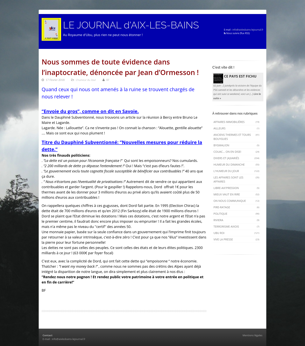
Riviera (236, 220)
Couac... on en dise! (236, 152)
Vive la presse (236, 239)
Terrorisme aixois (236, 226)
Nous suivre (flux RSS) (237, 33)
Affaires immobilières (236, 122)
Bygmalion (236, 145)
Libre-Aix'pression (236, 188)
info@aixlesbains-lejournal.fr (247, 29)
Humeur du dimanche (236, 164)
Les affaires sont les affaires (236, 179)
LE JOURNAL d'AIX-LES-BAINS (131, 25)
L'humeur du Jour (236, 171)
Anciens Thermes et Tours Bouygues (236, 137)
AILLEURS (236, 128)
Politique (236, 213)
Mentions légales (252, 335)
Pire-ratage (236, 207)
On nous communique (236, 201)
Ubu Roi (236, 233)
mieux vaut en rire (236, 194)
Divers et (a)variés (236, 158)
